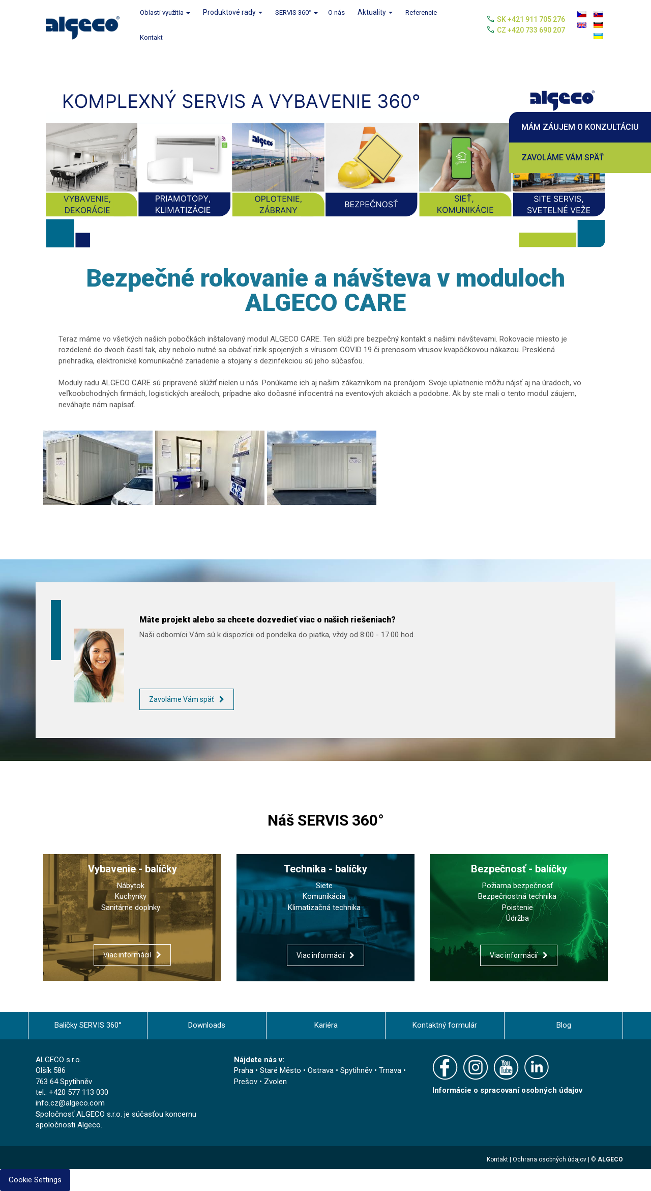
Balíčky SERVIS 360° (88, 1025)
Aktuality (375, 12)
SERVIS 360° (296, 12)
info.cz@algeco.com (70, 1103)
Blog (563, 1025)
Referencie (421, 12)
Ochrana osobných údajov (549, 1159)
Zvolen (275, 1081)
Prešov (245, 1081)
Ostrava (321, 1070)
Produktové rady (232, 12)
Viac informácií (127, 955)
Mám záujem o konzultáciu (580, 127)
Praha (243, 1070)
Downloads (206, 1025)
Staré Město (280, 1070)
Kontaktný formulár (444, 1025)
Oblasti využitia (165, 12)
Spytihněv (356, 1070)
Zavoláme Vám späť (562, 157)
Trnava (390, 1070)
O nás (336, 12)
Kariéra (326, 1025)
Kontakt (151, 37)
